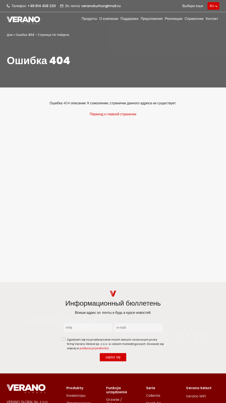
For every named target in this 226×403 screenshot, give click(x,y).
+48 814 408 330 (41, 5)
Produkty (74, 388)
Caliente (153, 395)
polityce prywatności (94, 348)
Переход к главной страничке (113, 114)
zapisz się (112, 357)
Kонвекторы (76, 395)
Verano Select (199, 388)
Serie (150, 388)
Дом (9, 35)
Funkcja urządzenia (116, 390)
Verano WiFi (196, 396)
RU (212, 5)
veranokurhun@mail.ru (101, 5)
